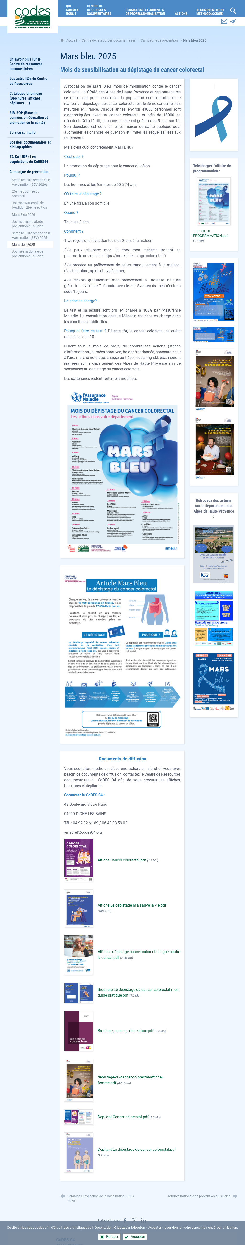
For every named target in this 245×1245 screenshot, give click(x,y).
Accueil (72, 41)
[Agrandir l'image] (122, 469)
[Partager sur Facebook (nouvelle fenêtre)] (125, 1221)
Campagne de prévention (159, 41)
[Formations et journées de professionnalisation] (147, 8)
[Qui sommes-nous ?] (73, 8)
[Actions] (182, 8)
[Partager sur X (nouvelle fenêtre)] (134, 1221)
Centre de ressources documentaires (109, 41)
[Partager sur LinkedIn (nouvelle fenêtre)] (143, 1221)
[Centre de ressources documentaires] (103, 8)
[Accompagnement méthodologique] (210, 8)
